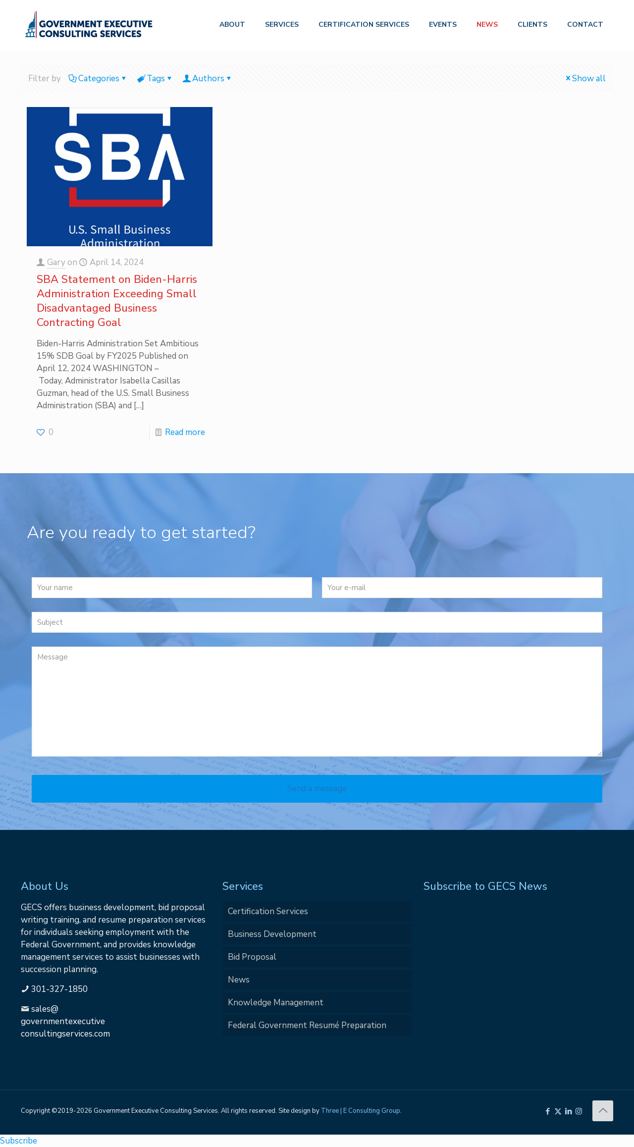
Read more (185, 432)
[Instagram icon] (578, 1111)
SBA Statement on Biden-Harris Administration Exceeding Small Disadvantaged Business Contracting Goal (117, 301)
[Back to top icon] (602, 1110)
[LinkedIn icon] (568, 1111)
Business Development (272, 934)
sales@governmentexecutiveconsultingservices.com (65, 1021)
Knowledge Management (275, 1002)
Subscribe (18, 1141)
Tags (155, 78)
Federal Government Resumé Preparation (307, 1025)
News (239, 979)
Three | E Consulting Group (360, 1110)
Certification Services (268, 911)
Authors (207, 78)
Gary (56, 262)
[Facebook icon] (547, 1111)
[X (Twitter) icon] (558, 1111)
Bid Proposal (252, 957)
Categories (98, 78)
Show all (585, 78)
